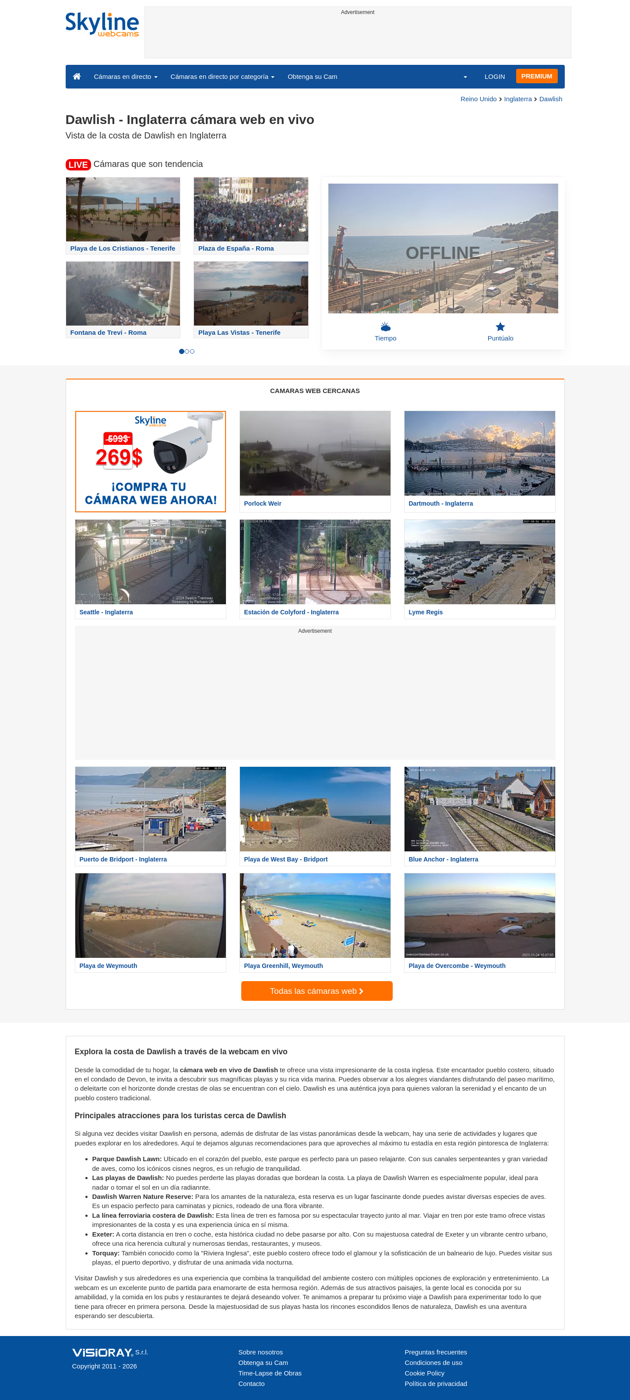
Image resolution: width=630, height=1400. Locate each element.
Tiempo (385, 332)
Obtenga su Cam (312, 76)
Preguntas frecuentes (436, 1352)
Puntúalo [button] (501, 332)
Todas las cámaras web (317, 991)
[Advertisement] (358, 38)
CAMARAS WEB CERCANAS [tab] (315, 390)
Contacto (252, 1383)
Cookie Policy (425, 1373)
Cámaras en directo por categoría (223, 76)
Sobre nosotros (261, 1352)
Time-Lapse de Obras (270, 1373)
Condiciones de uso (434, 1362)
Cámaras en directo (126, 76)
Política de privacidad (436, 1383)
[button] (460, 76)
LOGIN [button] (495, 76)
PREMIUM (537, 76)
